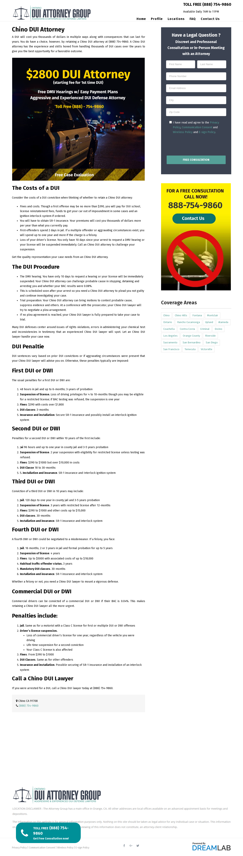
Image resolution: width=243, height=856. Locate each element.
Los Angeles (170, 335)
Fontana (197, 315)
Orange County (191, 335)
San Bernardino (192, 342)
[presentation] (196, 144)
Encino (218, 328)
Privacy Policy (19, 847)
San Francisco (171, 349)
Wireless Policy (183, 132)
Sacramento (170, 342)
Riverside (210, 335)
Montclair (212, 315)
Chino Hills (181, 315)
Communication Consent (197, 127)
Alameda (223, 322)
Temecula (190, 349)
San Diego (212, 342)
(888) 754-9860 (216, 4)
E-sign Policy (207, 132)
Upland (209, 322)
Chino (166, 315)
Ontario (167, 322)
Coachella (169, 328)
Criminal (205, 328)
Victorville (206, 349)
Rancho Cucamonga (188, 322)
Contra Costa (187, 328)
